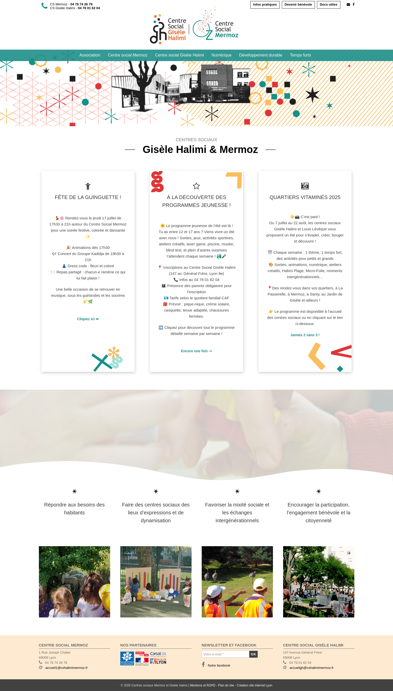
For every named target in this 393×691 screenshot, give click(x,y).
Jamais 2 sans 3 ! (305, 335)
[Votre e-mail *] (225, 654)
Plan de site (226, 685)
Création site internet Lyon (254, 685)
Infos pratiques (265, 4)
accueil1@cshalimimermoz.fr (66, 668)
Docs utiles (328, 4)
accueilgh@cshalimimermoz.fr (311, 668)
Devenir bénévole (298, 4)
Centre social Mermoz (128, 55)
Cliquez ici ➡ (88, 319)
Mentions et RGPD (202, 685)
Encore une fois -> (196, 351)
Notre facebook (219, 665)
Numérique (221, 55)
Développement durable (260, 55)
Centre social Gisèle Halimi (179, 55)
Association (89, 55)
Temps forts (300, 55)
